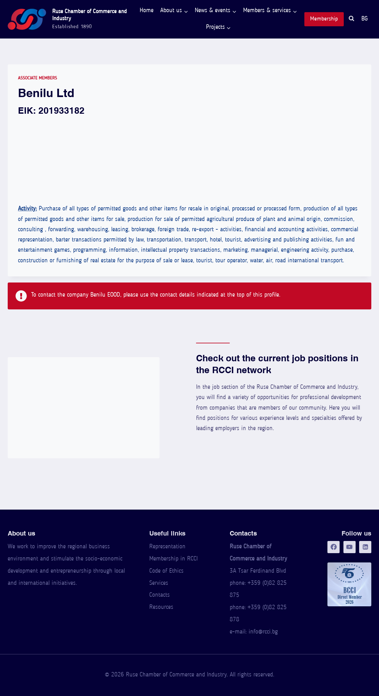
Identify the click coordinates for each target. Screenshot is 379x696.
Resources (161, 607)
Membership (324, 19)
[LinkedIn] (365, 547)
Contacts (159, 595)
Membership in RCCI (173, 559)
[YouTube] (349, 547)
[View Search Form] (351, 19)
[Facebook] (333, 547)
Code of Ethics (166, 571)
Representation (167, 547)
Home (146, 11)
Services (158, 583)
